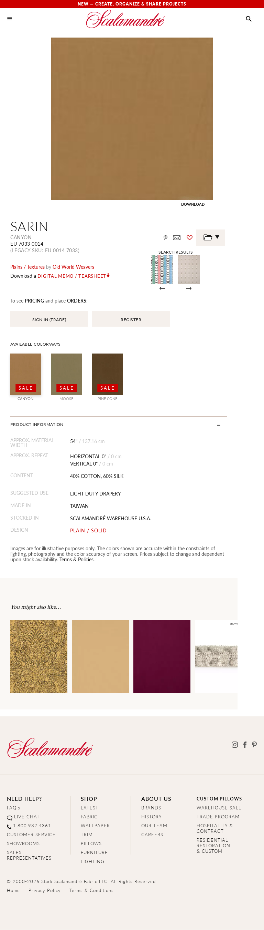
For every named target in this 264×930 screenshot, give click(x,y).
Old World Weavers (73, 267)
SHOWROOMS (23, 843)
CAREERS (152, 834)
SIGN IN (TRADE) (49, 320)
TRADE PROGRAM (218, 817)
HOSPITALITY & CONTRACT (215, 828)
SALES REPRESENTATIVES (29, 855)
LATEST (90, 808)
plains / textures (27, 267)
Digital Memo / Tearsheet (71, 276)
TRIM (87, 834)
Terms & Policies (51, 559)
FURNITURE (94, 852)
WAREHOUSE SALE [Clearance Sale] (219, 808)
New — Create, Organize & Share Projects (132, 4)
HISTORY (151, 817)
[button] (249, 19)
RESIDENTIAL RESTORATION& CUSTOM (213, 846)
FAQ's (13, 808)
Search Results (197, 252)
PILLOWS (91, 843)
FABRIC (89, 817)
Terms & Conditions (91, 890)
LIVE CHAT (27, 817)
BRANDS (151, 808)
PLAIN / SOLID (95, 531)
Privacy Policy (45, 890)
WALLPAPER (95, 825)
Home (13, 890)
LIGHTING (92, 861)
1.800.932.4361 (32, 825)
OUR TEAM (154, 825)
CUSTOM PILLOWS (219, 799)
